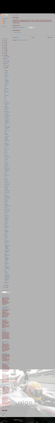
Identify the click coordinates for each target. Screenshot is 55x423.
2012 (4, 42)
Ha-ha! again (6, 274)
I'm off (5, 86)
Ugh (5, 147)
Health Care (6, 240)
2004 (4, 55)
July (5, 67)
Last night (6, 72)
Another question (6, 134)
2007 (4, 50)
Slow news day (7, 168)
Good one (6, 152)
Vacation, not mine (6, 176)
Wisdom (5, 233)
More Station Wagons (4, 330)
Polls (5, 213)
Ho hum (5, 85)
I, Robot (5, 207)
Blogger (34, 420)
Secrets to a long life (6, 219)
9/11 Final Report (6, 188)
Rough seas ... (5, 319)
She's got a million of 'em (7, 205)
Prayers (5, 235)
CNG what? (6, 83)
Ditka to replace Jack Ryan (7, 255)
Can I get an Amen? (6, 242)
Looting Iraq (6, 217)
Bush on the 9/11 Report (7, 112)
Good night (6, 88)
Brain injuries (6, 118)
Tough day (6, 159)
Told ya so (6, 186)
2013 (4, 40)
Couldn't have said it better (7, 276)
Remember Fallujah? (6, 231)
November (6, 58)
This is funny (6, 148)
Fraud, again (6, 107)
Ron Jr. (5, 173)
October (6, 61)
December (6, 56)
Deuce (5, 131)
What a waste (6, 130)
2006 (4, 52)
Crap (5, 153)
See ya (5, 78)
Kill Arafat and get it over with (6, 170)
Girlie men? (6, 166)
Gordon (4, 21)
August (5, 65)
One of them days (6, 76)
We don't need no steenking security (7, 127)
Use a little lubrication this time (6, 80)
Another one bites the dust (6, 279)
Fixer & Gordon (11, 6)
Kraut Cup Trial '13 (5, 296)
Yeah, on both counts (6, 212)
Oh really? (6, 164)
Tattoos (5, 90)
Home (33, 37)
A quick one (6, 221)
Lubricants (6, 70)
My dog (5, 203)
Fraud (5, 124)
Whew (5, 150)
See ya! (5, 229)
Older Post (50, 37)
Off (4, 93)
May (5, 287)
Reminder (6, 223)
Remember (6, 236)
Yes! (5, 68)
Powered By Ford (5, 396)
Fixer (4, 20)
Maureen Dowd (7, 209)
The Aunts (6, 181)
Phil (4, 23)
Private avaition (7, 198)
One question (6, 136)
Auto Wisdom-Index (7, 104)
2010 (4, 45)
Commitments (4, 353)
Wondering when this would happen (6, 259)
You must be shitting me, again (6, 251)
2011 (4, 43)
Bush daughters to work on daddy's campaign (7, 246)
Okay (5, 96)
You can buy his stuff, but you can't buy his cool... (5, 307)
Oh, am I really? (6, 272)
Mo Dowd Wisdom (6, 138)
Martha (5, 224)
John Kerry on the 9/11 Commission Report (7, 122)
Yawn (5, 193)
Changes (6, 106)
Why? (5, 238)
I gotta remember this (6, 263)
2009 (4, 47)
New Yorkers (6, 215)
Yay (5, 98)
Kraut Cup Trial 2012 (6, 363)
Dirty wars (6, 199)
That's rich (6, 109)
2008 (4, 48)
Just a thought (7, 190)
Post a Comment (17, 32)
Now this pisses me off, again (6, 144)
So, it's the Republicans (7, 196)
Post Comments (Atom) (22, 40)
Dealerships (6, 91)
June (5, 285)
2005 (4, 53)
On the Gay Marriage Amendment (7, 267)
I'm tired (5, 73)
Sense (5, 161)
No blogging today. (6, 227)
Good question (7, 182)
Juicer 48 (4, 373)
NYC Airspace (7, 192)
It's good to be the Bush (7, 116)
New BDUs (6, 201)
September (6, 62)
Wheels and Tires (6, 283)
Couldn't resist (7, 184)
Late (5, 177)
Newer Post (16, 37)
